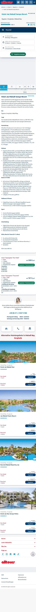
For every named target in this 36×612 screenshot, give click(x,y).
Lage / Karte (24, 89)
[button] (18, 538)
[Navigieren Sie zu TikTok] (18, 554)
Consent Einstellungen (7, 582)
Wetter (28, 87)
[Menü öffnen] (34, 2)
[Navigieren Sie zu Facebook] (2, 554)
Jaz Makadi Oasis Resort (8, 416)
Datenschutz (4, 578)
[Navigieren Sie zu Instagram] (6, 554)
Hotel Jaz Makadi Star (7, 367)
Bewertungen (19, 87)
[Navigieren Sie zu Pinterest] (10, 554)
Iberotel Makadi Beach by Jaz (9, 465)
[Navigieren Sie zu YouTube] (14, 554)
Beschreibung (3, 87)
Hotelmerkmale (12, 87)
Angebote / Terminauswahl (26, 265)
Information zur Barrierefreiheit (22, 578)
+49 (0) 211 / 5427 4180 (18, 313)
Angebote (33, 87)
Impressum (21, 575)
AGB (2, 575)
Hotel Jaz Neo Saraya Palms (9, 514)
